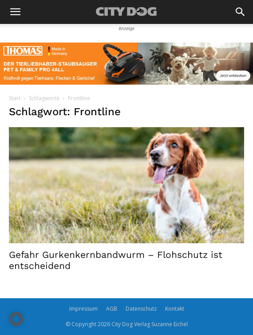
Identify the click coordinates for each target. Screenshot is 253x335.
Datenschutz (141, 308)
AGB (111, 308)
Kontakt (174, 308)
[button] (15, 12)
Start (14, 98)
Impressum (83, 308)
